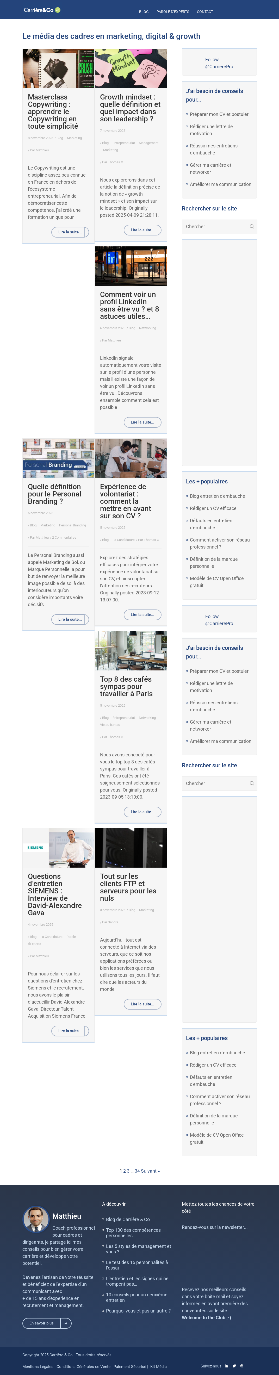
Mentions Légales (37, 1366)
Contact (205, 12)
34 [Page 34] (137, 1171)
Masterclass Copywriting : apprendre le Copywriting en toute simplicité (53, 111)
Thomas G (115, 162)
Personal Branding (72, 525)
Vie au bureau (110, 725)
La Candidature (124, 540)
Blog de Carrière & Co (128, 1219)
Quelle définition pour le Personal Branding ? (54, 494)
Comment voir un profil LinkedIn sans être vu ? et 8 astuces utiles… (129, 305)
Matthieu (42, 150)
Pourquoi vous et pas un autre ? (138, 1311)
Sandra (113, 922)
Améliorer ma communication (220, 184)
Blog (144, 12)
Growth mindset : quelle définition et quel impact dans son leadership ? (130, 108)
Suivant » (150, 1171)
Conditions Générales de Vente (84, 1366)
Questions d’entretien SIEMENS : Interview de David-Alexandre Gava (55, 894)
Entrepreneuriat (124, 143)
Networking (147, 328)
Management (148, 143)
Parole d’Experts (173, 12)
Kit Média (158, 1366)
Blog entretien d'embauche (217, 496)
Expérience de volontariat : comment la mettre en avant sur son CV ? (125, 501)
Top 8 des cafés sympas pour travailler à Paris (126, 686)
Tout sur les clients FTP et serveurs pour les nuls (128, 887)
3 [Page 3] (128, 1171)
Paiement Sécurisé (130, 1366)
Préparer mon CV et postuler (219, 114)
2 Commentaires (64, 537)
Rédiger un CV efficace (213, 508)
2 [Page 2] (124, 1171)
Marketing (74, 138)
